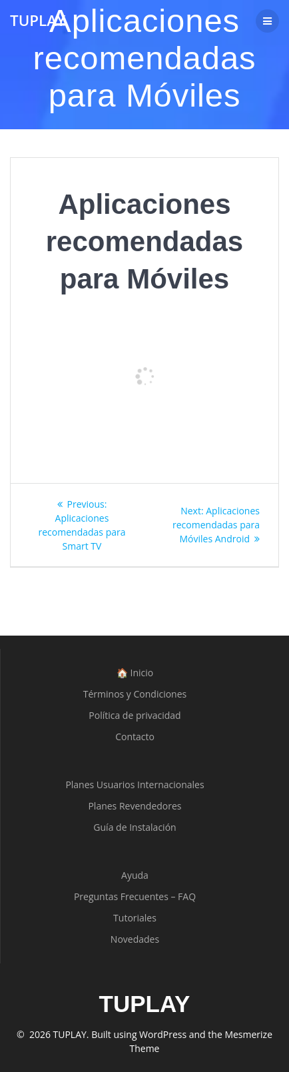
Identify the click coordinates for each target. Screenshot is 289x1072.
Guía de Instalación (134, 827)
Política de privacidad (134, 715)
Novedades (135, 939)
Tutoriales (134, 917)
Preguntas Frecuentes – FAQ (135, 896)
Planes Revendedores (134, 806)
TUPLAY (37, 20)
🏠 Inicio (135, 672)
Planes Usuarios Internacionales (134, 784)
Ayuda (134, 875)
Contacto (134, 736)
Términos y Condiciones (134, 694)
